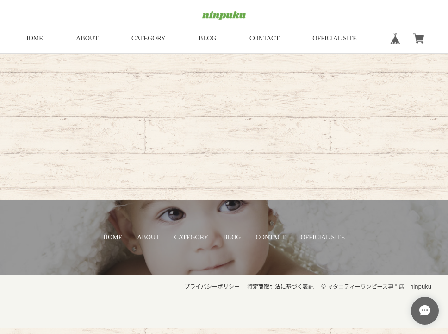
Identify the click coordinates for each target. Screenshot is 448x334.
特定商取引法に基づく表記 (280, 286)
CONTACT (264, 38)
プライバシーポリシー (212, 286)
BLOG (207, 38)
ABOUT (87, 38)
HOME (33, 38)
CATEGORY (148, 38)
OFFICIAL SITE (334, 38)
